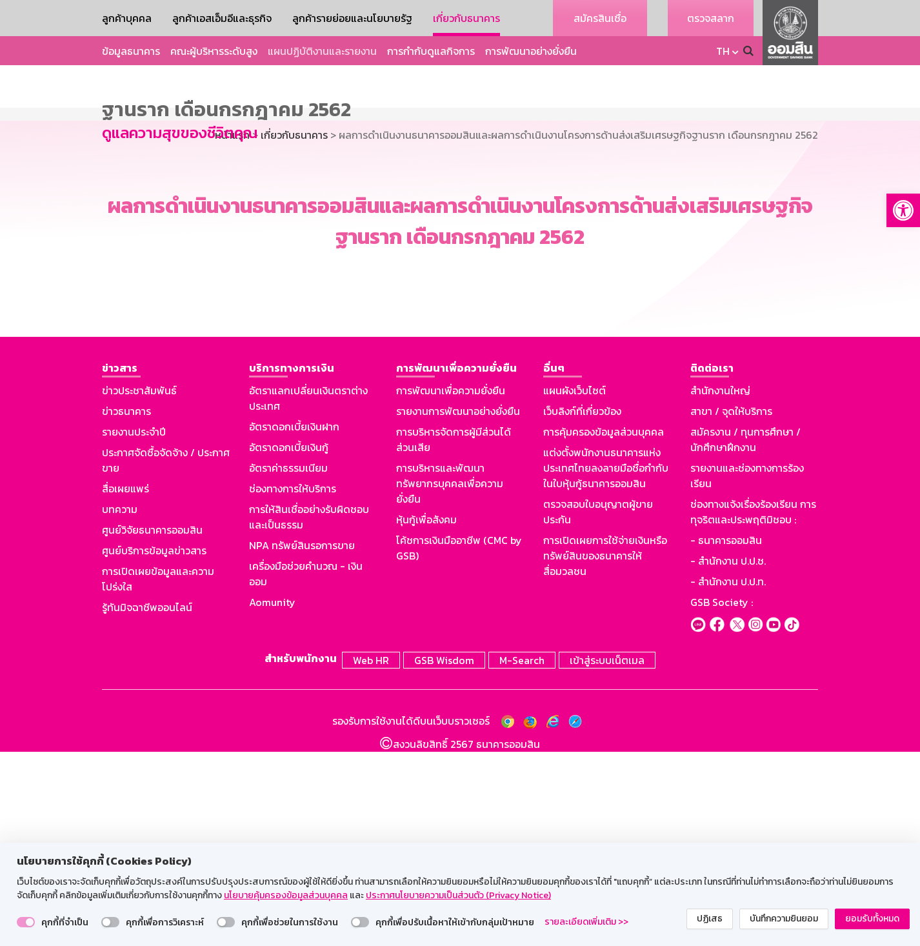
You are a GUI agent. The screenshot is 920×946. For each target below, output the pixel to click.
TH (723, 51)
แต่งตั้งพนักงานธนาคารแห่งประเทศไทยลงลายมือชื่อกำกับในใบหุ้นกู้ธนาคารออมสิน (605, 665)
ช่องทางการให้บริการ (292, 686)
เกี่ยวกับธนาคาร (466, 18)
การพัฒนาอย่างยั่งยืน (531, 51)
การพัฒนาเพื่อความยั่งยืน (450, 588)
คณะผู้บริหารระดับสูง (213, 51)
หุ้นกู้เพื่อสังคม (426, 717)
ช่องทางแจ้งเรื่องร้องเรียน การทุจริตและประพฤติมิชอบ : (753, 709)
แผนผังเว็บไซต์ (574, 588)
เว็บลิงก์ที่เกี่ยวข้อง (582, 608)
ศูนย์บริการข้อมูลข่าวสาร (154, 748)
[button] (903, 210)
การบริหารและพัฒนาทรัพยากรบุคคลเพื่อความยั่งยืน (449, 681)
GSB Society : (721, 799)
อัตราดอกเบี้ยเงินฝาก (294, 624)
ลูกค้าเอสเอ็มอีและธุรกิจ (222, 18)
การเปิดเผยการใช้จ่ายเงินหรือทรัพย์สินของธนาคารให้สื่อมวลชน (605, 753)
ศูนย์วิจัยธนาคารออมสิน (152, 727)
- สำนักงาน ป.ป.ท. (728, 779)
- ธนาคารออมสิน (726, 737)
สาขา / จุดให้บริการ (731, 608)
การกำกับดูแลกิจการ (431, 51)
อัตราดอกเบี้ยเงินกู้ (288, 644)
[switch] (26, 922)
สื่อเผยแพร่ (125, 686)
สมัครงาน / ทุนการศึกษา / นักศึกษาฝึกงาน (745, 636)
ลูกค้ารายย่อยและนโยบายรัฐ (352, 18)
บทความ (119, 706)
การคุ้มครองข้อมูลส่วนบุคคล (603, 629)
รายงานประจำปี (134, 629)
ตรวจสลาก (710, 18)
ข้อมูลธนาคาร (131, 51)
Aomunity (272, 799)
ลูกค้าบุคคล (127, 18)
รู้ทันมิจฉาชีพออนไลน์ (147, 804)
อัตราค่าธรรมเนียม (288, 665)
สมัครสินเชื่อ (600, 18)
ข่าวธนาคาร (126, 608)
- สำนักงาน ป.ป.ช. (728, 758)
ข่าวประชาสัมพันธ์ (139, 588)
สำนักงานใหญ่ (720, 588)
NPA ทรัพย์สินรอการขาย (302, 742)
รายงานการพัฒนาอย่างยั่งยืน (458, 608)
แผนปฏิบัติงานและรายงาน (322, 51)
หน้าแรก (232, 332)
